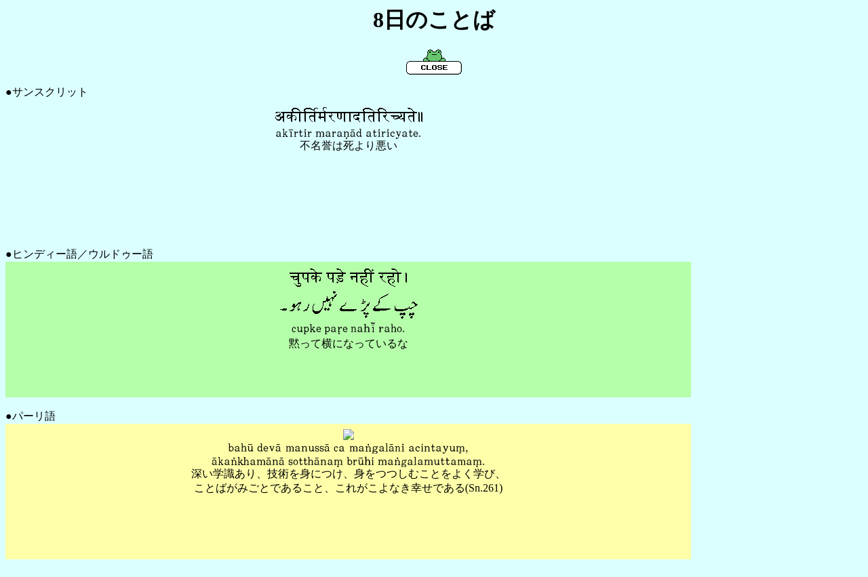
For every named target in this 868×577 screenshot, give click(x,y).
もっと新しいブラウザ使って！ (348, 167)
